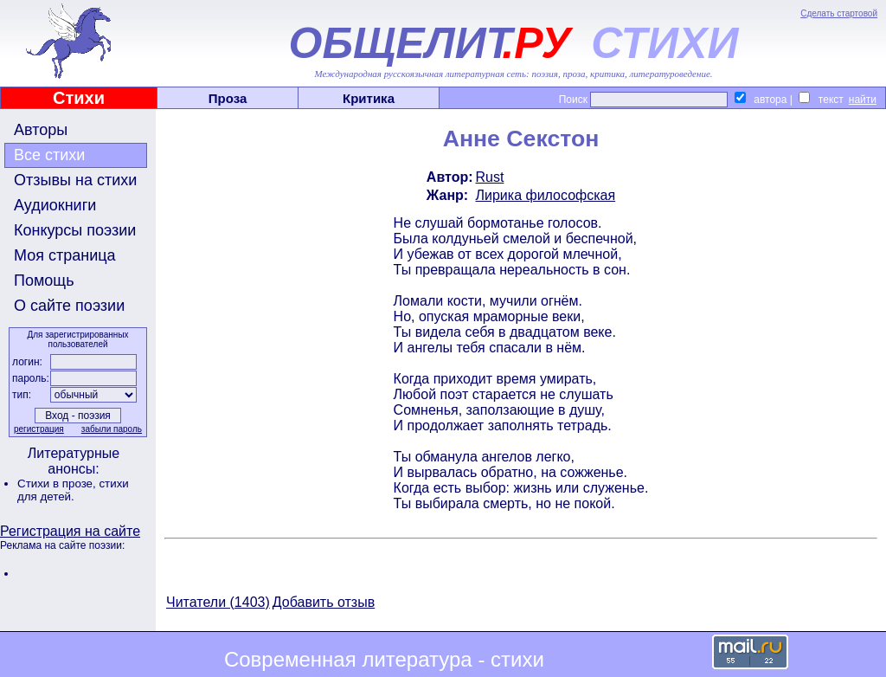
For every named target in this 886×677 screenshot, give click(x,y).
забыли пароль (111, 429)
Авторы (40, 130)
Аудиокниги (55, 205)
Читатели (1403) (218, 602)
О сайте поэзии (69, 305)
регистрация (39, 429)
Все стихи (49, 155)
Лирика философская (546, 195)
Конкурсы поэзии (75, 230)
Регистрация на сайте (70, 531)
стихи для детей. (73, 490)
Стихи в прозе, (58, 483)
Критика (369, 98)
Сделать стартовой (838, 13)
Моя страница (65, 255)
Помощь (44, 280)
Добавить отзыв (324, 602)
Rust (490, 177)
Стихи (79, 97)
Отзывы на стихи (75, 180)
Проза (228, 98)
